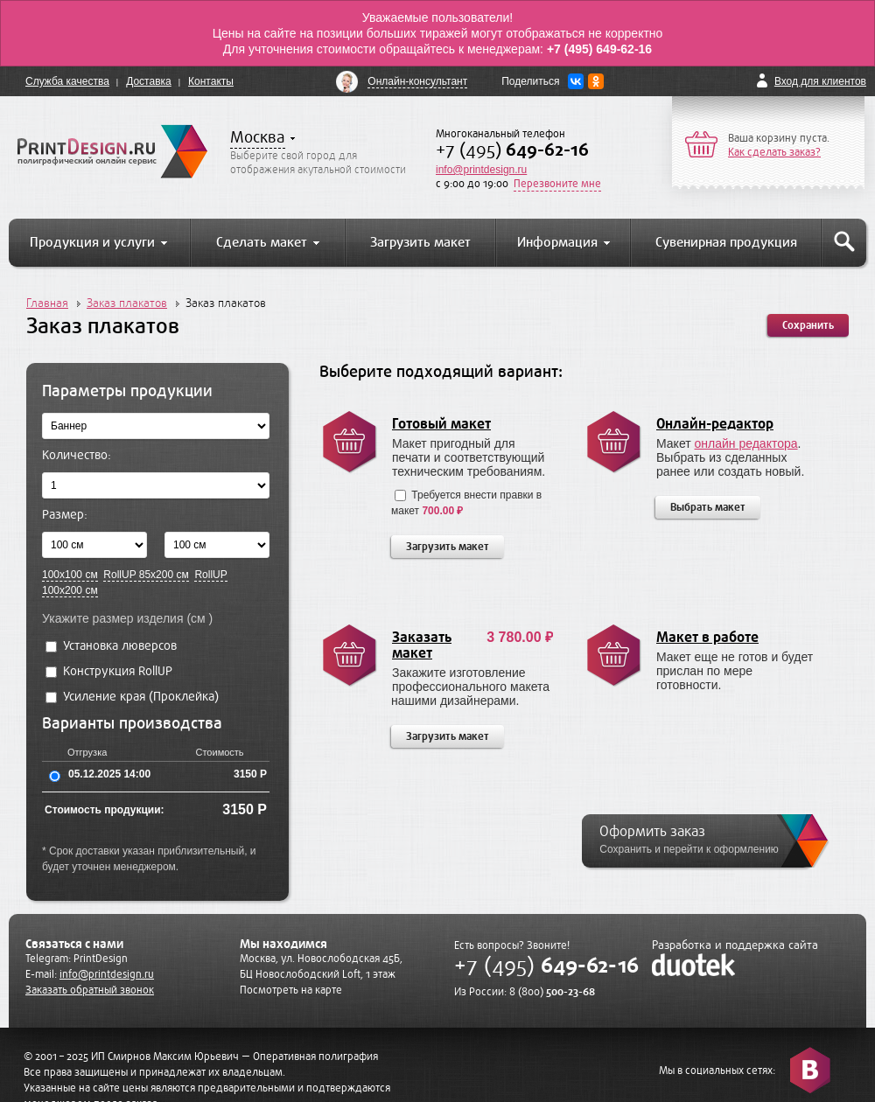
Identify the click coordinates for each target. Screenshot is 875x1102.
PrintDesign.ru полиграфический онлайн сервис (112, 151)
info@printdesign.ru (481, 170)
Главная (47, 303)
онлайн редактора (746, 443)
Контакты (211, 81)
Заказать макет (422, 645)
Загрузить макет (447, 547)
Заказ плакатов (127, 303)
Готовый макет (441, 424)
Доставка (149, 81)
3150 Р (250, 774)
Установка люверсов (111, 646)
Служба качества (67, 81)
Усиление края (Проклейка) (132, 696)
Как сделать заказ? (774, 152)
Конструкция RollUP (109, 671)
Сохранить (808, 325)
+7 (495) (512, 150)
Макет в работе (707, 637)
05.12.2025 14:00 (109, 774)
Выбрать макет (708, 507)
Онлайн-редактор (715, 424)
